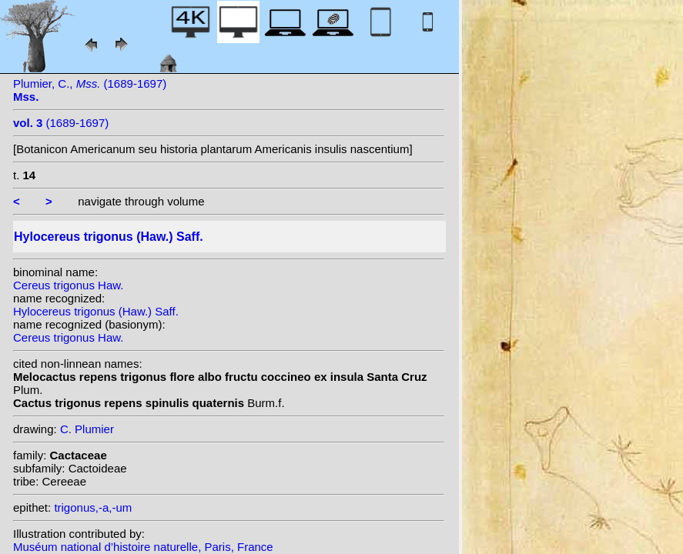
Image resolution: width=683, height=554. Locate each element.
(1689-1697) (61, 122)
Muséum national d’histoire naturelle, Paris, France (143, 546)
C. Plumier (87, 429)
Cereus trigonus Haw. (68, 285)
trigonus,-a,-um (93, 507)
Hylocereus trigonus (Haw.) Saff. (96, 311)
